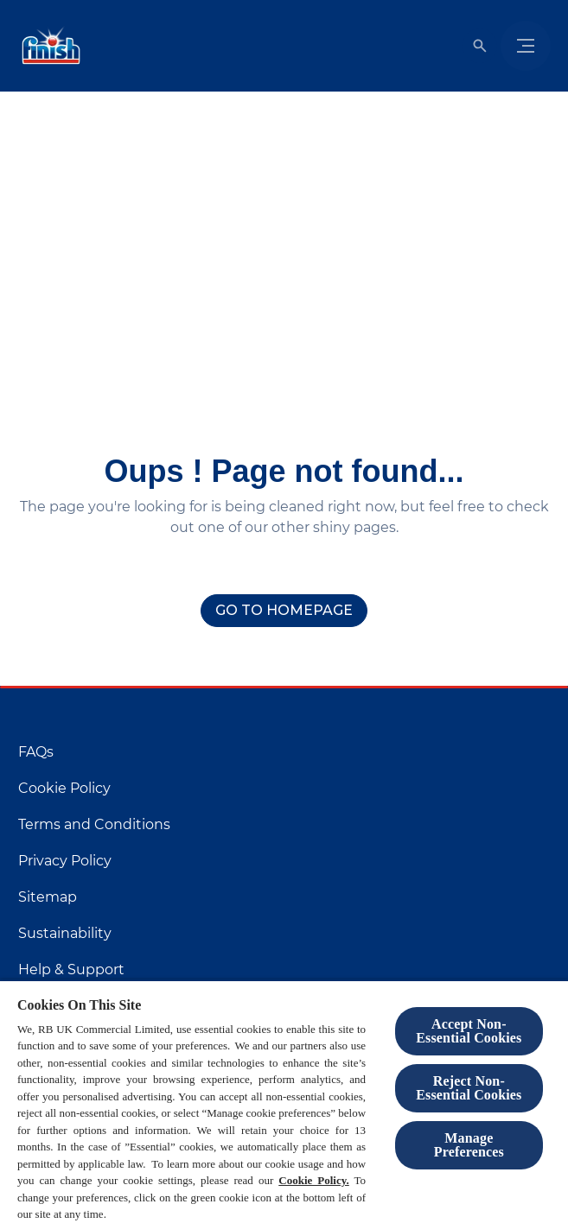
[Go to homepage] (284, 610)
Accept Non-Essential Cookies (468, 1031)
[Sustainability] (64, 933)
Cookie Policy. (313, 1180)
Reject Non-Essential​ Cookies (468, 1088)
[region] (284, 1101)
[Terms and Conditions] (94, 825)
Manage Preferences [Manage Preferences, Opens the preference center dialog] (469, 1145)
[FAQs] (35, 752)
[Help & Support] (71, 970)
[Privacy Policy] (64, 861)
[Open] (480, 46)
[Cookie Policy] (64, 788)
